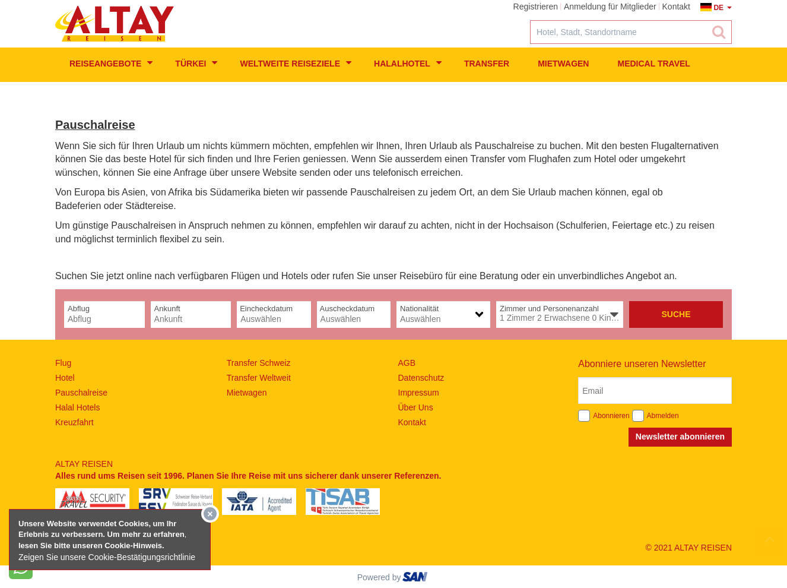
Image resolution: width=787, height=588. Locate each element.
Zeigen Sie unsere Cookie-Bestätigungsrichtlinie (106, 557)
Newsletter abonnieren (680, 436)
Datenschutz (421, 377)
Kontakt (412, 422)
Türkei (196, 63)
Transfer (486, 63)
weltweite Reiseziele (295, 63)
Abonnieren (611, 416)
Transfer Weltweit (259, 377)
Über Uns (415, 407)
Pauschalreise (81, 392)
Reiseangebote (111, 63)
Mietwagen (563, 63)
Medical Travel (653, 63)
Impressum (418, 392)
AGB (407, 363)
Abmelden (663, 416)
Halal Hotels (77, 407)
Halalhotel (408, 63)
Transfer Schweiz (259, 363)
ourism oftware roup (416, 578)
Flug (63, 363)
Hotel (65, 377)
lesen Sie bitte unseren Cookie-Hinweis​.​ (91, 545)
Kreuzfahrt (74, 422)
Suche (675, 314)
